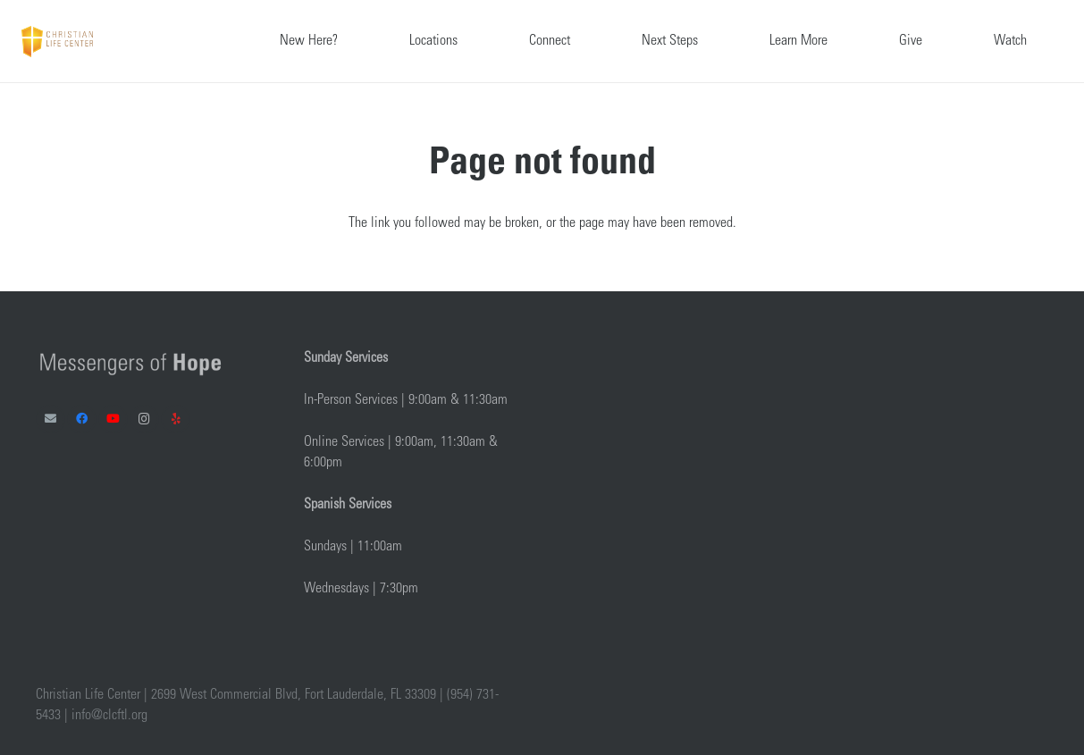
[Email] (50, 419)
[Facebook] (82, 419)
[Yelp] (175, 419)
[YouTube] (113, 419)
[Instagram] (144, 419)
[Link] (57, 41)
